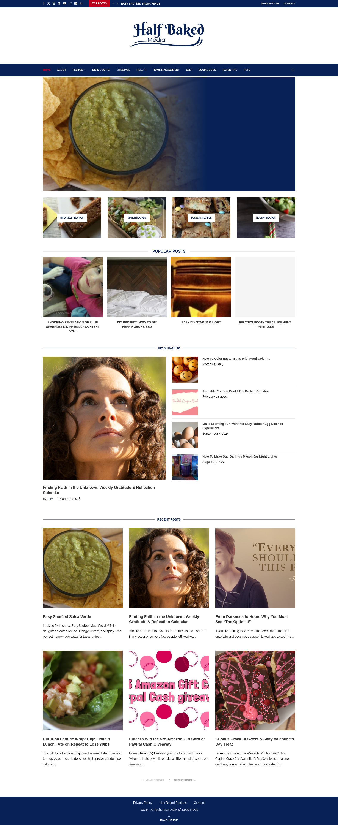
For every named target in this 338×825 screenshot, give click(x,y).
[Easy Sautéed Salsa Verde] (169, 133)
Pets (247, 69)
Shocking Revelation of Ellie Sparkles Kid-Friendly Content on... (73, 326)
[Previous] (113, 3)
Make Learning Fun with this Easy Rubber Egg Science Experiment (241, 425)
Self (189, 69)
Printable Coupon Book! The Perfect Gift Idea (234, 391)
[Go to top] (169, 819)
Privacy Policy (142, 802)
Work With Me (270, 3)
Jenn (50, 498)
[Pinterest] (59, 3)
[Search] (293, 69)
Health (141, 69)
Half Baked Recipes (173, 802)
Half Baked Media (186, 809)
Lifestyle (123, 69)
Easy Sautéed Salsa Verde (140, 3)
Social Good (207, 69)
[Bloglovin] (70, 3)
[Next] (117, 3)
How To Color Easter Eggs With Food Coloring (235, 358)
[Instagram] (54, 3)
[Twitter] (48, 3)
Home (47, 69)
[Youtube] (64, 3)
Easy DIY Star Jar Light (201, 322)
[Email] (75, 3)
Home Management (166, 69)
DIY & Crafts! (101, 69)
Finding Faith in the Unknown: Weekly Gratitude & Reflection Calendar (99, 490)
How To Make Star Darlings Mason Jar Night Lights (238, 456)
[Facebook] (43, 3)
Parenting (230, 69)
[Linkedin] (81, 3)
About (61, 69)
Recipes (77, 69)
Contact (289, 3)
